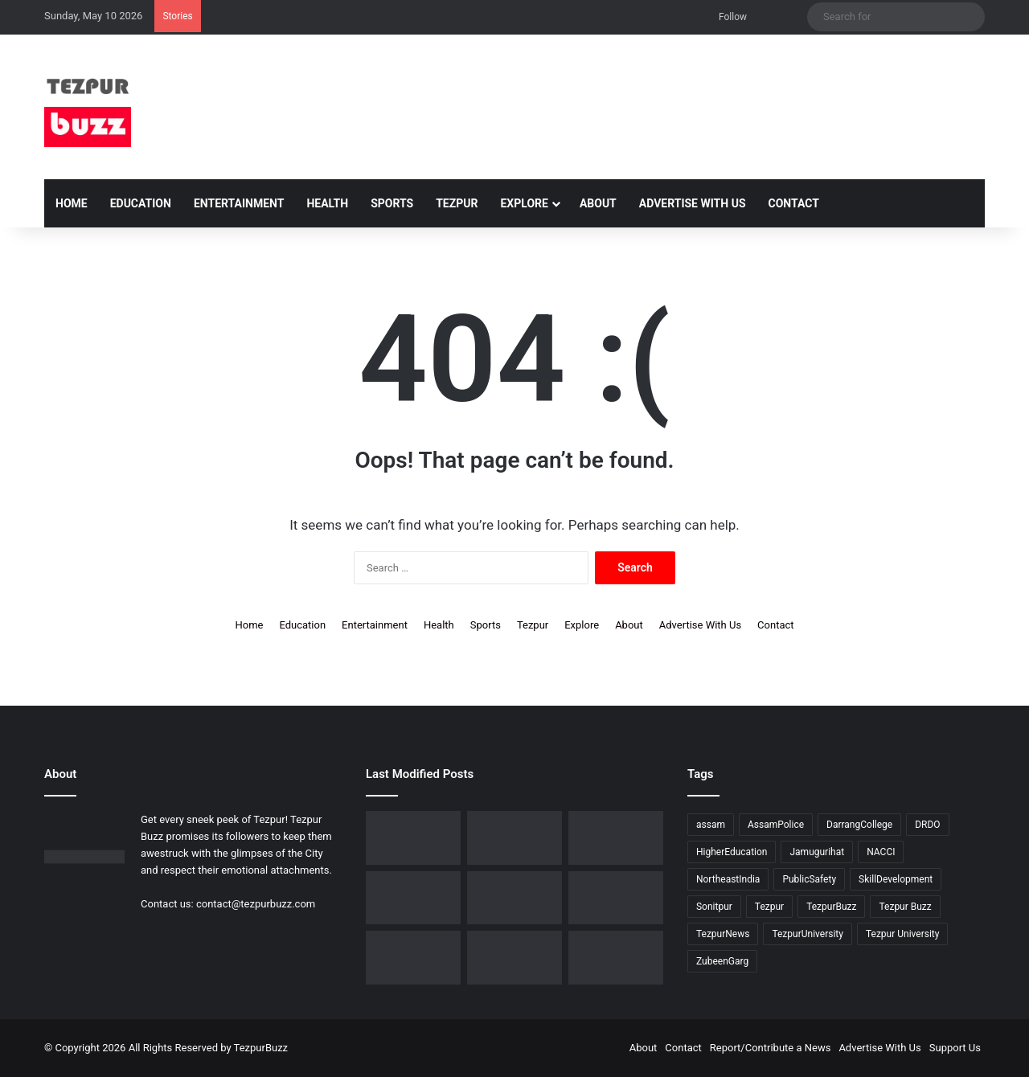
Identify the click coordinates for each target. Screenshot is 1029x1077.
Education (140, 203)
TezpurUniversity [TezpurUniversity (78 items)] (807, 934)
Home (71, 203)
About (598, 203)
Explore (523, 203)
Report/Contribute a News (770, 1048)
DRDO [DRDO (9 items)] (927, 824)
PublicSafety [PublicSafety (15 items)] (809, 879)
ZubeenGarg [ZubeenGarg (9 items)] (722, 961)
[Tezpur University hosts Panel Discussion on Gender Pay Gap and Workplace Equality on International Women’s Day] (514, 958)
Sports (392, 203)
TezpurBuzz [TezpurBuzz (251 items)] (831, 906)
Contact (794, 203)
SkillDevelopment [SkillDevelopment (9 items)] (896, 879)
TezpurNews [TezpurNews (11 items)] (722, 934)
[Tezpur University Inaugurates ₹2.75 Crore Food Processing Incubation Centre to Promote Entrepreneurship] (615, 898)
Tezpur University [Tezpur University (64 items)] (903, 934)
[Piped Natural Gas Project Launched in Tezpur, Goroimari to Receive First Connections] (514, 898)
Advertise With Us (692, 203)
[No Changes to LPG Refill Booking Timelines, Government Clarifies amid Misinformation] (615, 838)
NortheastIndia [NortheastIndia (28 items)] (728, 879)
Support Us (955, 1048)
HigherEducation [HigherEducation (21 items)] (731, 852)
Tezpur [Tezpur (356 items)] (769, 906)
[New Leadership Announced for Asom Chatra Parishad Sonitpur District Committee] (413, 898)
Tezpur (457, 203)
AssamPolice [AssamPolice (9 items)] (776, 824)
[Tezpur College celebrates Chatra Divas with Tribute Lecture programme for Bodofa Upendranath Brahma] (514, 838)
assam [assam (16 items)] (710, 824)
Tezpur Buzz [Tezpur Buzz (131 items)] (905, 906)
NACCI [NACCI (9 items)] (881, 852)
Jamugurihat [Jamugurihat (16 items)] (816, 852)
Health (327, 203)
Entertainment (239, 203)
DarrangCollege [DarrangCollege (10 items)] (859, 824)
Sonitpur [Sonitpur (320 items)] (714, 906)
